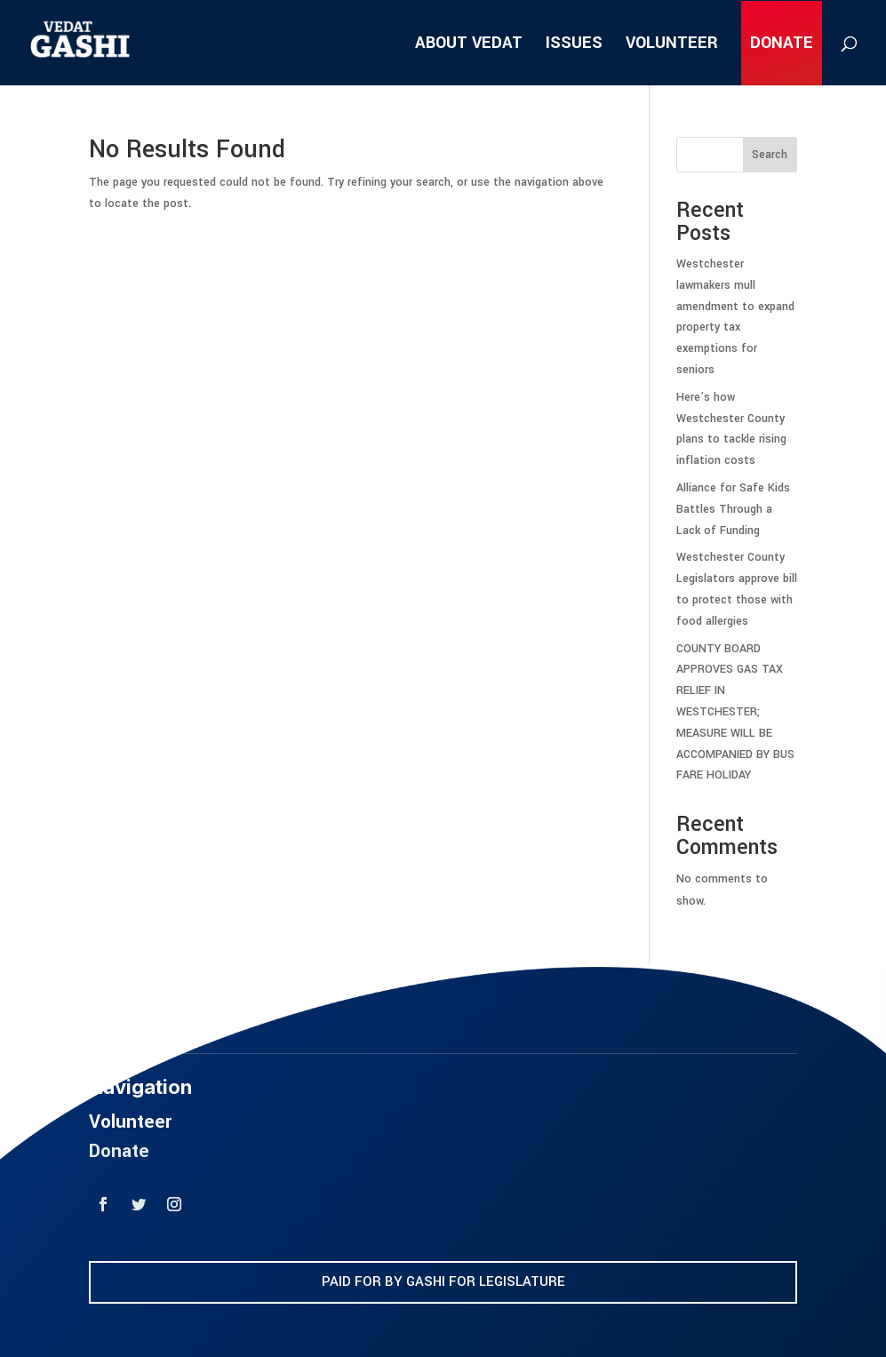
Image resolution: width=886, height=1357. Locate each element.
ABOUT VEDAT (469, 45)
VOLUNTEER (672, 45)
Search (769, 155)
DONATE (781, 45)
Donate (119, 1184)
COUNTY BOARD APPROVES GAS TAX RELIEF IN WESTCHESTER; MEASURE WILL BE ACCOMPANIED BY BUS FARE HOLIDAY (735, 712)
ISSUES (574, 45)
